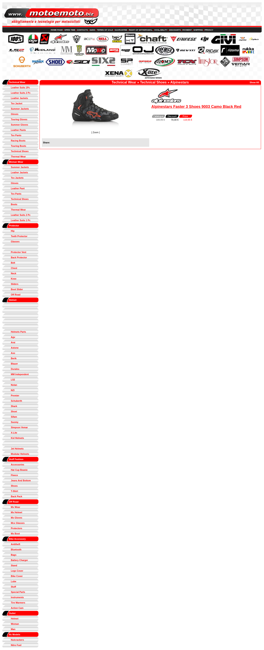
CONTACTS (82, 30)
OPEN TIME (69, 30)
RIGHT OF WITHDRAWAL (140, 30)
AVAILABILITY (160, 30)
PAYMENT (187, 30)
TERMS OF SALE (105, 30)
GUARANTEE (121, 30)
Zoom (95, 132)
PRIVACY (208, 30)
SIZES (92, 30)
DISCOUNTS (175, 30)
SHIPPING (198, 30)
